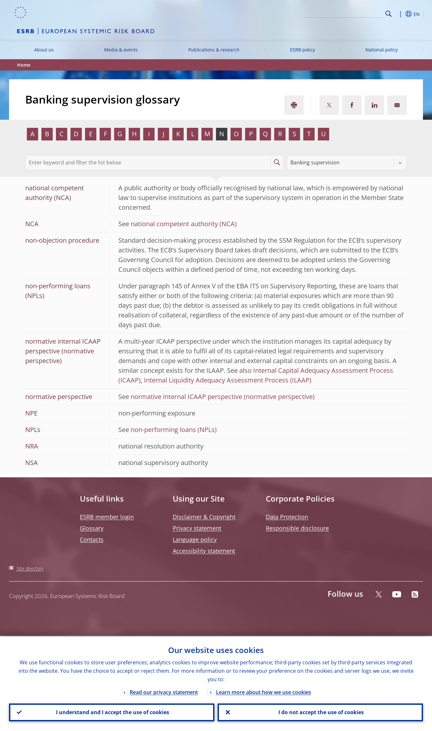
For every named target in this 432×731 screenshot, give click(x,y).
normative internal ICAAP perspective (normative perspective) (223, 396)
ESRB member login (107, 517)
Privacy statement (197, 528)
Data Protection (287, 517)
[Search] (351, 13)
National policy (381, 50)
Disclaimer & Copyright (204, 517)
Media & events (121, 50)
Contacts (91, 539)
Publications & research (214, 50)
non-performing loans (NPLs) (174, 429)
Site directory (29, 568)
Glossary (91, 528)
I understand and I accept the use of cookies (111, 711)
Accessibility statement (204, 551)
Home (23, 65)
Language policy (195, 539)
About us (44, 50)
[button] (400, 13)
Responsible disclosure (297, 528)
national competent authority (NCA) (184, 223)
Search (388, 13)
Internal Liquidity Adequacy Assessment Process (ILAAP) (227, 380)
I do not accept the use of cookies (320, 711)
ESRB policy (302, 50)
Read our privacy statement (164, 691)
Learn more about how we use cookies (263, 691)
